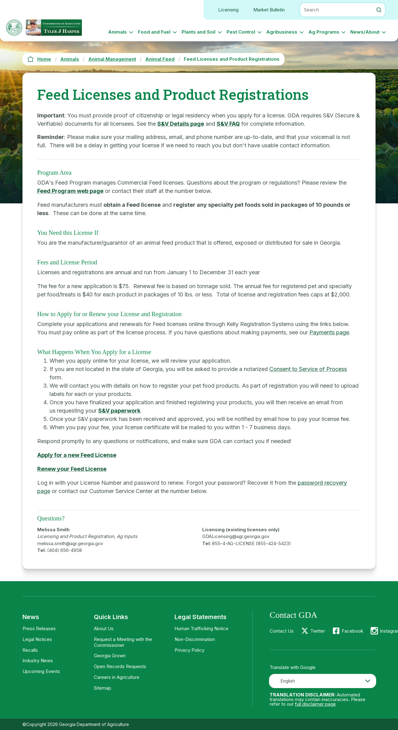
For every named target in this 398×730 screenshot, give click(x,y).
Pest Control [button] (241, 32)
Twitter (317, 631)
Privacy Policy (189, 650)
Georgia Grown (110, 656)
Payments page (329, 332)
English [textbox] (288, 680)
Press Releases (39, 628)
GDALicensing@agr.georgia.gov (235, 536)
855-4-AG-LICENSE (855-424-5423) (251, 543)
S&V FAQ (228, 123)
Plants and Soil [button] (198, 32)
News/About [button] (365, 32)
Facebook (352, 631)
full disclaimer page (315, 704)
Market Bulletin (269, 10)
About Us (104, 628)
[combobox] (323, 681)
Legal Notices (37, 639)
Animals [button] (117, 32)
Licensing (228, 10)
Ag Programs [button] (323, 32)
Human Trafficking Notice (201, 628)
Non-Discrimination (195, 639)
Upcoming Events (41, 671)
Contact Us (282, 631)
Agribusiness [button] (281, 32)
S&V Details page (180, 123)
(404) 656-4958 (64, 550)
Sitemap (102, 688)
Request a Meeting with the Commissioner (123, 642)
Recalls (30, 650)
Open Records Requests (120, 666)
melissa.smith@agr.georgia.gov (70, 543)
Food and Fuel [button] (154, 32)
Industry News (37, 660)
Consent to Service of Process (308, 369)
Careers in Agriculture (116, 677)
